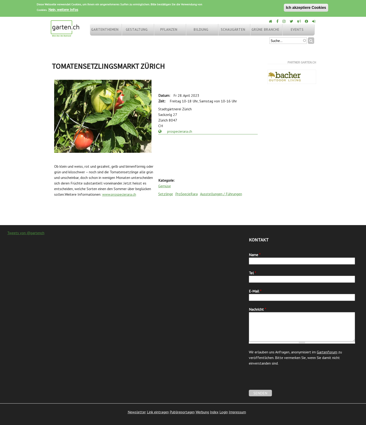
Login (223, 412)
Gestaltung (137, 29)
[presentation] (284, 381)
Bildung (201, 29)
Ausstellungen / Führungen (221, 194)
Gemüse (164, 186)
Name (254, 254)
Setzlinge (165, 194)
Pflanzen (168, 29)
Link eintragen (158, 412)
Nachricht (257, 309)
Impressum (237, 412)
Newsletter (137, 412)
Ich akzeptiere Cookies (306, 8)
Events (297, 29)
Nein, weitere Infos (63, 9)
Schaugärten (233, 29)
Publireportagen (182, 412)
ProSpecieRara (186, 194)
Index (214, 412)
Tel (252, 273)
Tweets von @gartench (25, 232)
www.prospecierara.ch (119, 194)
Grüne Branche (265, 29)
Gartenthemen (105, 29)
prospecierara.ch (175, 131)
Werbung (202, 412)
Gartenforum (327, 352)
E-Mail (255, 291)
